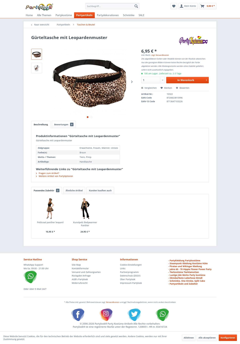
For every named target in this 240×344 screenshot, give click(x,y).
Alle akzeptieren (207, 337)
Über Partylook (127, 279)
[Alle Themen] (44, 15)
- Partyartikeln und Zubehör (183, 283)
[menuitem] (112, 6)
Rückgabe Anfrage (81, 275)
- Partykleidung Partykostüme (184, 260)
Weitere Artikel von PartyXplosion (54, 176)
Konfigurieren (228, 337)
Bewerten (182, 87)
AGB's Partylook (80, 279)
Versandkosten (112, 302)
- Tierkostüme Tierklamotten (183, 272)
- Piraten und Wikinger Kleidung (185, 266)
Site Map (76, 264)
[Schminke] (129, 15)
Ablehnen (189, 337)
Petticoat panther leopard (50, 222)
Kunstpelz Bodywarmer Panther (85, 224)
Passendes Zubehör (46, 190)
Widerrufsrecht (79, 283)
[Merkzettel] (174, 6)
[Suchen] (136, 6)
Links (122, 268)
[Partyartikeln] (84, 15)
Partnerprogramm (129, 272)
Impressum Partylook (131, 283)
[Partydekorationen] (108, 15)
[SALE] (141, 15)
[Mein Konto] (188, 6)
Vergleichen (149, 87)
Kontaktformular (80, 268)
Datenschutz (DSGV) (130, 275)
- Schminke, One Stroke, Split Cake (186, 280)
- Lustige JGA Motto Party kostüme (186, 275)
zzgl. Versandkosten (160, 55)
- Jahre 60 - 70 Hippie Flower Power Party (190, 269)
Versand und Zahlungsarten (86, 272)
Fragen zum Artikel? (47, 173)
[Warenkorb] (207, 6)
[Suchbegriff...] (112, 6)
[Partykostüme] (63, 15)
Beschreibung (41, 124)
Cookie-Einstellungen (131, 264)
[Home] (29, 15)
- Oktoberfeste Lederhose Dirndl (185, 277)
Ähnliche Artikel (74, 190)
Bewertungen (63, 124)
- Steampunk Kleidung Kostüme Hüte (188, 263)
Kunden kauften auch (100, 190)
